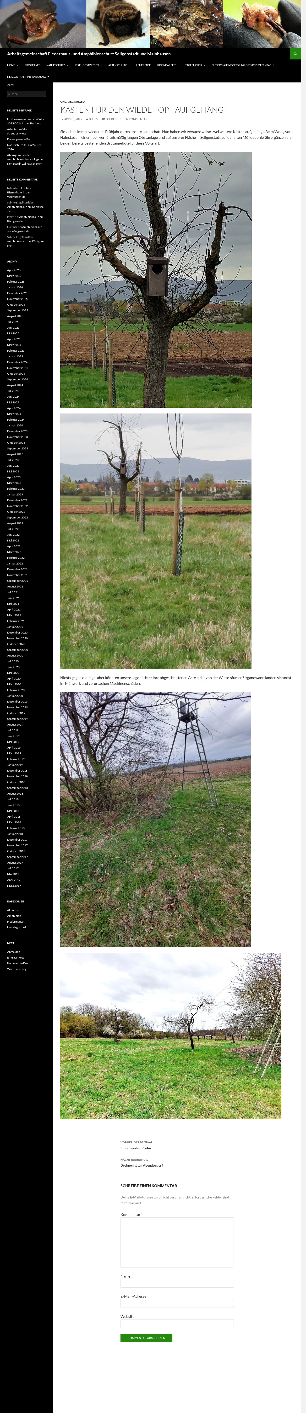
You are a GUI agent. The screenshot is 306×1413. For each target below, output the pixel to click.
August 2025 (15, 316)
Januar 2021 (15, 626)
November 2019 (17, 707)
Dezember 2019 (17, 701)
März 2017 (14, 885)
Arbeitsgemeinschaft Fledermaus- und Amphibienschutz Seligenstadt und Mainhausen (89, 53)
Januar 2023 (15, 494)
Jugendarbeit (166, 65)
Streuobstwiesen (87, 65)
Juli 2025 (13, 322)
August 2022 (15, 523)
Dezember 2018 (17, 770)
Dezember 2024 (17, 362)
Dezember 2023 (17, 431)
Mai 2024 (13, 402)
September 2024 (17, 379)
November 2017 (17, 845)
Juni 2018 (13, 805)
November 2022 (17, 506)
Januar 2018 (15, 834)
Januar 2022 (15, 563)
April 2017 (14, 880)
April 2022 (14, 546)
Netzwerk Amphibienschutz (26, 76)
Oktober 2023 (16, 442)
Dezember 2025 (17, 293)
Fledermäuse (15, 921)
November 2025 (17, 299)
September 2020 (17, 649)
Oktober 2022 (16, 511)
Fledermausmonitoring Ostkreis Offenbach (242, 65)
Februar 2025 (16, 350)
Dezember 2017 (17, 839)
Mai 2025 (13, 333)
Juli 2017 (13, 868)
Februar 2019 (16, 759)
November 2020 (17, 638)
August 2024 (15, 385)
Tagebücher (193, 65)
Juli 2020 (13, 661)
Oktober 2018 (16, 782)
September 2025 (17, 310)
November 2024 (17, 368)
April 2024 (14, 408)
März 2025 (14, 345)
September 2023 (17, 448)
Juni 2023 (13, 465)
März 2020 (14, 684)
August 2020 (15, 655)
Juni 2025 (13, 327)
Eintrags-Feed (16, 957)
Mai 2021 (13, 603)
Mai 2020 (13, 673)
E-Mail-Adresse (133, 1296)
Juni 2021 (13, 598)
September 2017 (17, 857)
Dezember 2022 (17, 500)
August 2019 (15, 724)
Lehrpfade (143, 65)
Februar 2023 (16, 488)
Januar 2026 (15, 287)
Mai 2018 (13, 811)
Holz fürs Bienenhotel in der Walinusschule (19, 192)
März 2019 (14, 753)
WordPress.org (16, 969)
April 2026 (14, 270)
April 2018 (14, 816)
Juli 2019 (13, 730)
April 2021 (14, 609)
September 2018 (17, 788)
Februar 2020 (16, 690)
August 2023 (15, 454)
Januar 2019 (15, 765)
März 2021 (14, 615)
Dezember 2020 (17, 632)
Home (11, 65)
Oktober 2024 (16, 373)
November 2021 (17, 575)
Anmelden (13, 952)
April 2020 (14, 678)
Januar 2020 (15, 696)
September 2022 (17, 517)
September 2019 (17, 719)
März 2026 (14, 276)
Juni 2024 (13, 396)
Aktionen (13, 910)
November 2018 (17, 776)
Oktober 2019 (16, 713)
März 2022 (14, 552)
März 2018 (14, 822)
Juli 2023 (13, 460)
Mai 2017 (13, 874)
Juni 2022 (13, 534)
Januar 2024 (15, 425)
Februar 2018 (16, 828)
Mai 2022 (13, 540)
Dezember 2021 (17, 569)
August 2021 (15, 586)
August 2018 (15, 793)
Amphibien (14, 916)
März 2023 (14, 483)
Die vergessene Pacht (20, 139)
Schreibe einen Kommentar (127, 119)
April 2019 (14, 747)
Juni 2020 (13, 667)
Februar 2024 (16, 419)
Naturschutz (55, 65)
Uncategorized (72, 101)
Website (127, 1316)
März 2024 (14, 414)
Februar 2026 (16, 281)
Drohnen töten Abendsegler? (177, 1162)
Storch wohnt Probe (177, 1145)
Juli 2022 (13, 529)
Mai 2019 (13, 742)
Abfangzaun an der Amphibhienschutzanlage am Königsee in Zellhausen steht (25, 159)
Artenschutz (117, 65)
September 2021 (17, 580)
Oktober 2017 (16, 851)
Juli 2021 (13, 592)
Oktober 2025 (16, 304)
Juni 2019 (13, 736)
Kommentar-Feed (18, 963)
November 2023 (17, 437)
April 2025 (14, 339)
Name (125, 1276)
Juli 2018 (13, 799)
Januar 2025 (15, 356)
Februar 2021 (16, 621)
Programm (32, 65)
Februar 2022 (16, 557)
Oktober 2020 (16, 644)
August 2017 (15, 862)
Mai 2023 (13, 471)
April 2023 (14, 477)
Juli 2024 (13, 391)
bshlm (93, 119)
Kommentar (131, 1214)
